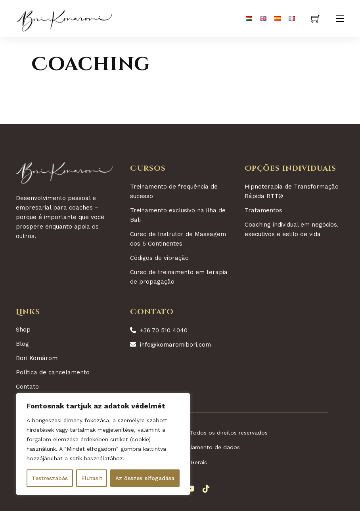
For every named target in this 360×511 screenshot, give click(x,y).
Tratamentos (263, 210)
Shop (23, 329)
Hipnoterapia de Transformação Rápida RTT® (292, 191)
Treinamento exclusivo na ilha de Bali (178, 215)
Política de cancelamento (53, 372)
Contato (27, 386)
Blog (22, 343)
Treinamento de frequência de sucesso (174, 191)
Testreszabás (50, 478)
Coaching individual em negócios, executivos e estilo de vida (292, 229)
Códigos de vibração (159, 257)
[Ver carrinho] (315, 18)
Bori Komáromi (37, 358)
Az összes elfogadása (144, 478)
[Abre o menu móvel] (340, 18)
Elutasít (91, 478)
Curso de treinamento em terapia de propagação (179, 277)
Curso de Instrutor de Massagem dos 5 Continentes (178, 239)
